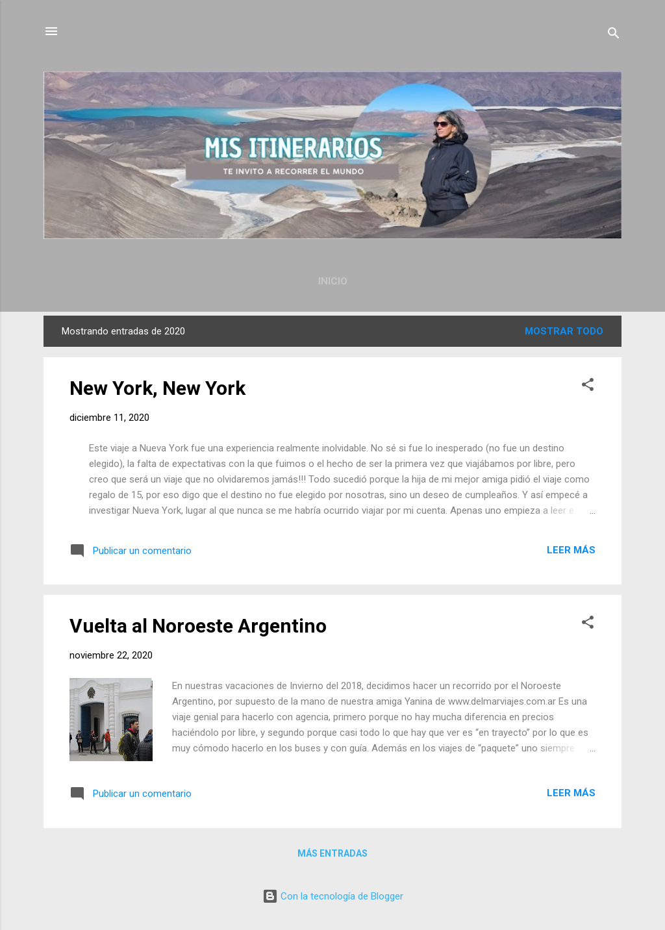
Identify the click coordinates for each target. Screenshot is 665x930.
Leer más (571, 550)
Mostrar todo (564, 331)
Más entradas (332, 853)
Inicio (332, 281)
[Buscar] (613, 35)
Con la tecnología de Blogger (332, 896)
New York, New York (157, 388)
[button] (588, 387)
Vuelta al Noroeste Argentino (198, 625)
